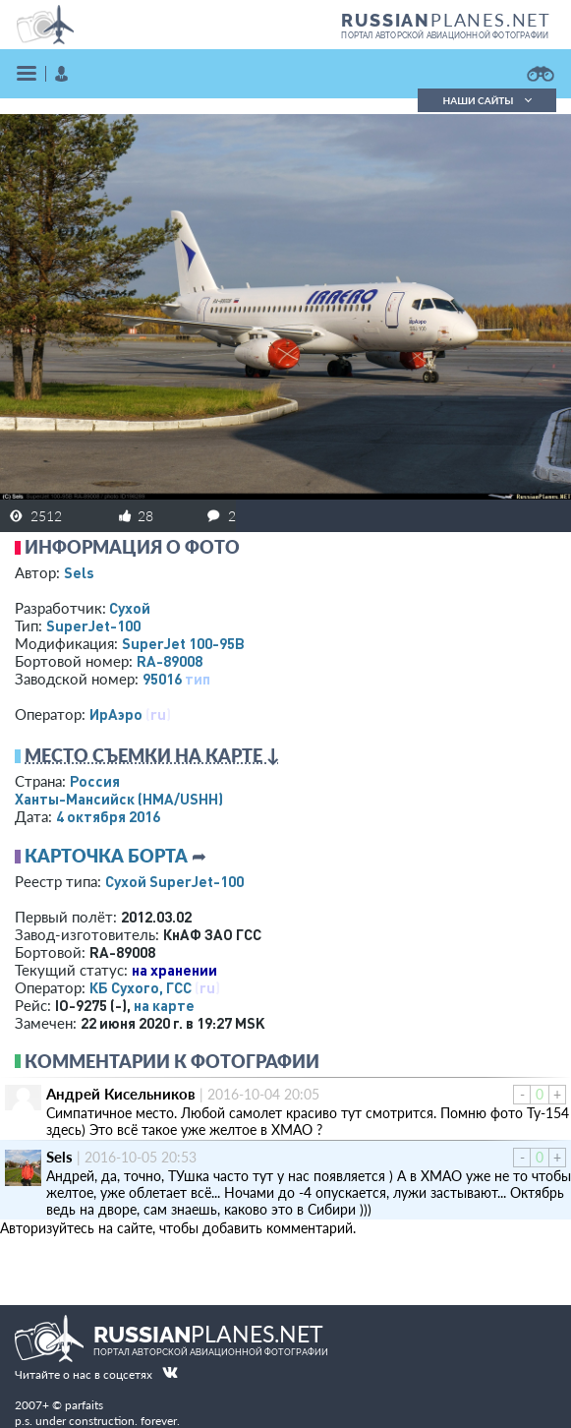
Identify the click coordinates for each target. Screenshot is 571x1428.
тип (197, 678)
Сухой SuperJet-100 (174, 881)
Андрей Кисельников (121, 1093)
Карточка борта (106, 855)
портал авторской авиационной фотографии (444, 35)
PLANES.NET (446, 19)
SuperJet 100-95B (183, 643)
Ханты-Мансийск (119, 798)
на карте (164, 1005)
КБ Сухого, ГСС (140, 987)
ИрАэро (116, 714)
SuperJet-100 (93, 625)
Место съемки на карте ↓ (152, 755)
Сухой (129, 608)
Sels (79, 572)
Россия (95, 781)
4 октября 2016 (108, 816)
